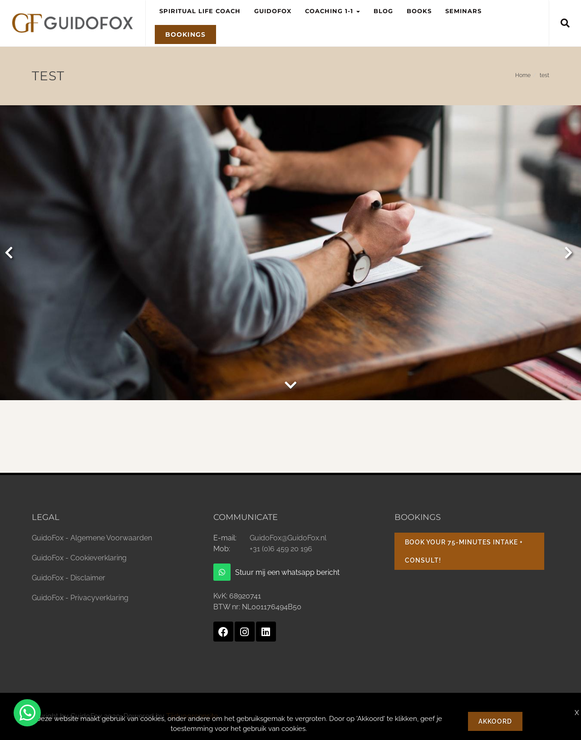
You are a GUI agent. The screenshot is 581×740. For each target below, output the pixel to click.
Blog (383, 11)
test (544, 75)
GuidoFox (272, 11)
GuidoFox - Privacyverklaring (80, 597)
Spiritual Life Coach (200, 11)
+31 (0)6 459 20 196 (281, 548)
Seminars (463, 11)
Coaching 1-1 (336, 7)
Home (523, 75)
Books (419, 11)
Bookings (185, 34)
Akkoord (495, 721)
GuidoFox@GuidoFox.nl (288, 538)
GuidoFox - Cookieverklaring (79, 558)
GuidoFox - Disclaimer (68, 577)
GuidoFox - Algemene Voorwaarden (92, 538)
